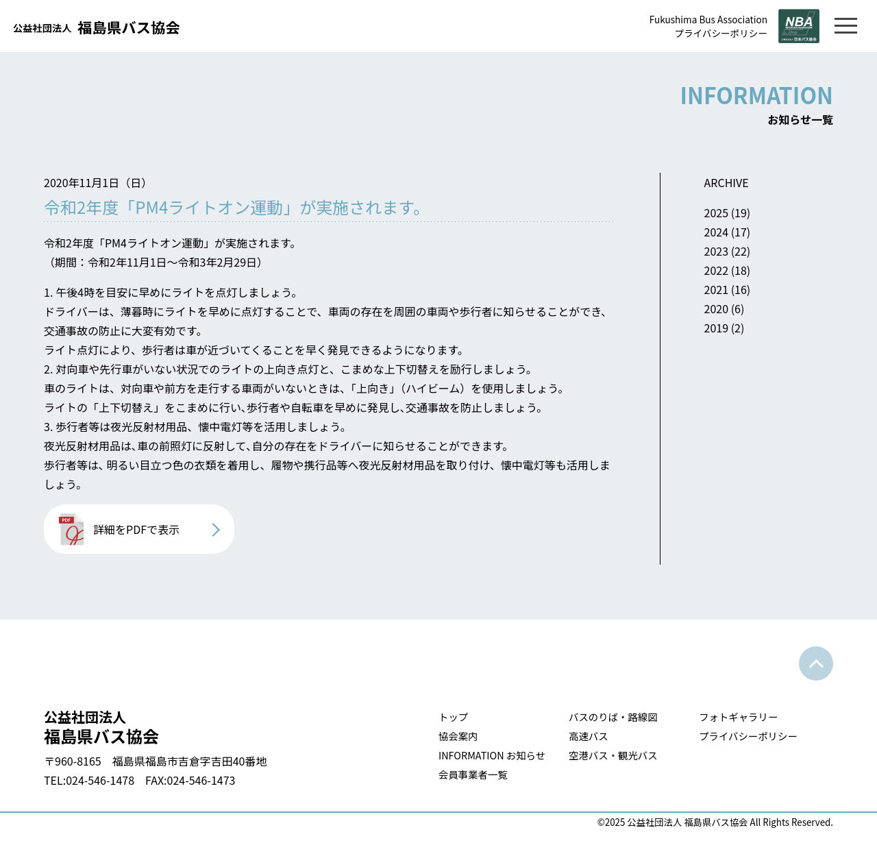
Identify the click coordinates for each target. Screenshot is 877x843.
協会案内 (458, 736)
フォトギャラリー (738, 716)
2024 (716, 231)
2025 (716, 212)
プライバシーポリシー (720, 33)
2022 (716, 270)
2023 (716, 251)
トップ (453, 716)
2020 (716, 308)
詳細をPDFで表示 (136, 529)
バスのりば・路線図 (613, 716)
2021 (716, 289)
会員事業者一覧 (473, 774)
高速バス (588, 736)
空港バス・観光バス (613, 755)
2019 (716, 327)
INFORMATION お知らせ (491, 755)
